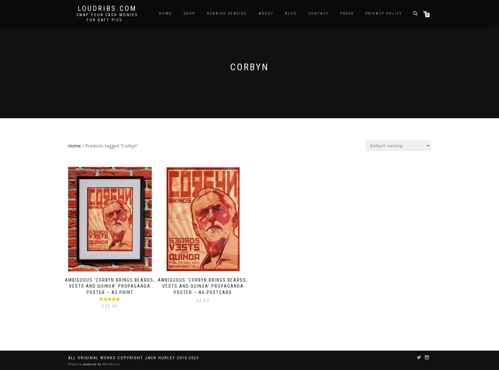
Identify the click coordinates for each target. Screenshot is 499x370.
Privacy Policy (383, 13)
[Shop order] (398, 145)
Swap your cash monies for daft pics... (107, 17)
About (266, 13)
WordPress (111, 364)
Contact (318, 13)
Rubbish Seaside (227, 13)
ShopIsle (75, 364)
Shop (189, 13)
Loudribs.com (107, 8)
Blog (291, 13)
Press (347, 13)
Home (165, 13)
